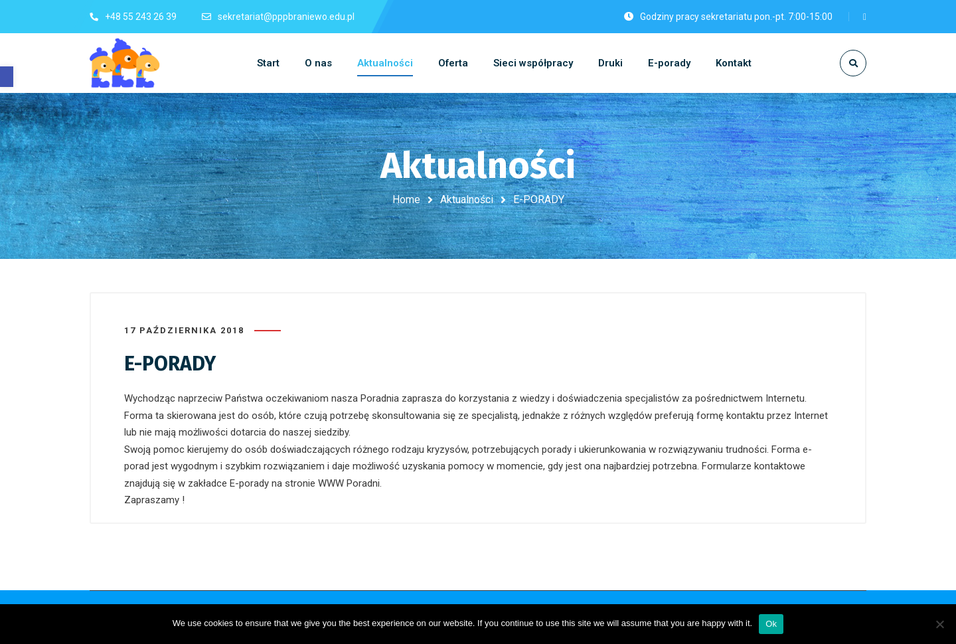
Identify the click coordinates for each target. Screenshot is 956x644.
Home (406, 199)
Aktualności (466, 199)
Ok (771, 624)
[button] (6, 76)
